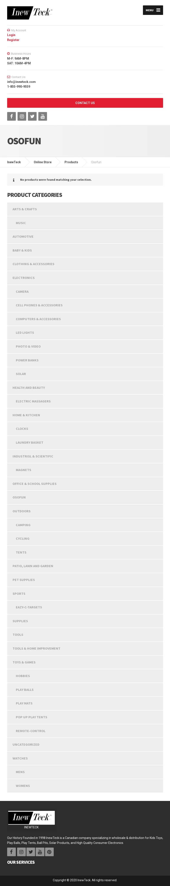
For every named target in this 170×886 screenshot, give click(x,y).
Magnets (23, 470)
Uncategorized (26, 744)
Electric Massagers (33, 401)
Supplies (20, 621)
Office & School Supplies (35, 483)
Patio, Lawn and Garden (33, 566)
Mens (20, 772)
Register (13, 40)
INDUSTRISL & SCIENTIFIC (33, 456)
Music (21, 223)
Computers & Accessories (38, 319)
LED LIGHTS (25, 332)
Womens (23, 785)
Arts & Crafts (25, 209)
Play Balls (25, 689)
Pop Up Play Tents (31, 717)
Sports (19, 593)
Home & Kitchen (26, 415)
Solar (21, 374)
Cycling (22, 538)
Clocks (22, 428)
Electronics (24, 277)
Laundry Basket (29, 442)
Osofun (19, 497)
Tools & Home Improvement (36, 648)
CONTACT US (85, 103)
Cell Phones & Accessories (39, 305)
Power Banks (27, 360)
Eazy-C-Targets (29, 607)
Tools (18, 634)
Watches (20, 758)
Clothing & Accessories (33, 264)
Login (11, 35)
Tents (21, 552)
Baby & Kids (22, 250)
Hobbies (23, 676)
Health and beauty (29, 387)
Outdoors (22, 511)
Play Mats (24, 703)
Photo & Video (28, 346)
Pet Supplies (24, 579)
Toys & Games (24, 662)
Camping (23, 525)
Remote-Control (30, 731)
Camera (22, 291)
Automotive (23, 236)
